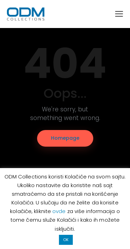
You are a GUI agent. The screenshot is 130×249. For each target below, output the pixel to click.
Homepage (65, 138)
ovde (59, 211)
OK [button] (66, 239)
